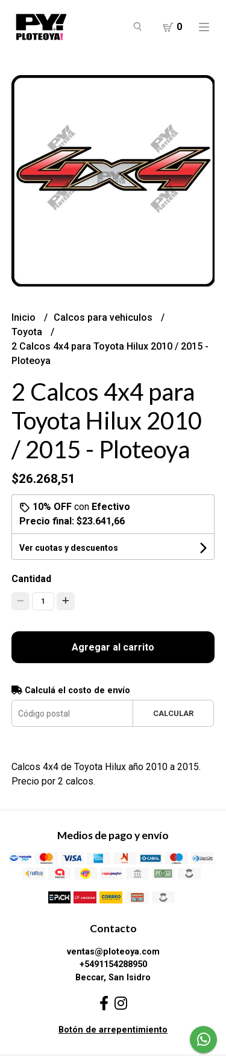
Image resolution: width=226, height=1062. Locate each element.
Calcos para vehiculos (104, 317)
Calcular (173, 713)
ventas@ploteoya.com (113, 952)
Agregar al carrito (113, 647)
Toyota (28, 332)
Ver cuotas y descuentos (68, 548)
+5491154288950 (113, 964)
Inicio (24, 317)
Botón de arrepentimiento (113, 1030)
